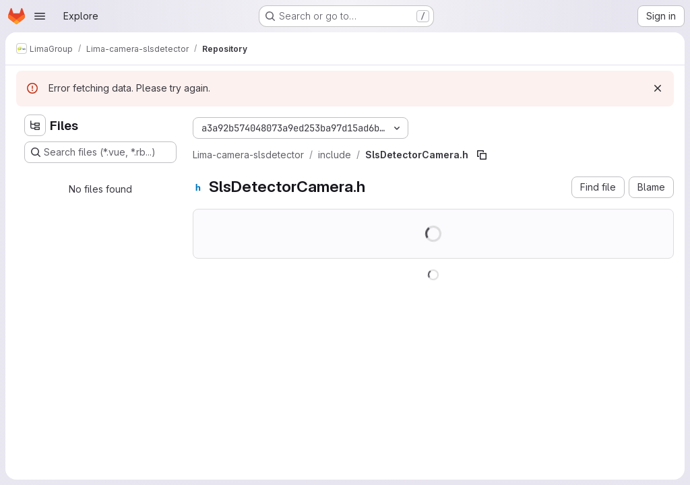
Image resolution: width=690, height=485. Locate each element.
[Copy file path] (482, 155)
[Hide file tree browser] (35, 125)
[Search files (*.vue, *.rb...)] (100, 152)
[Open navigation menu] (40, 16)
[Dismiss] (658, 88)
